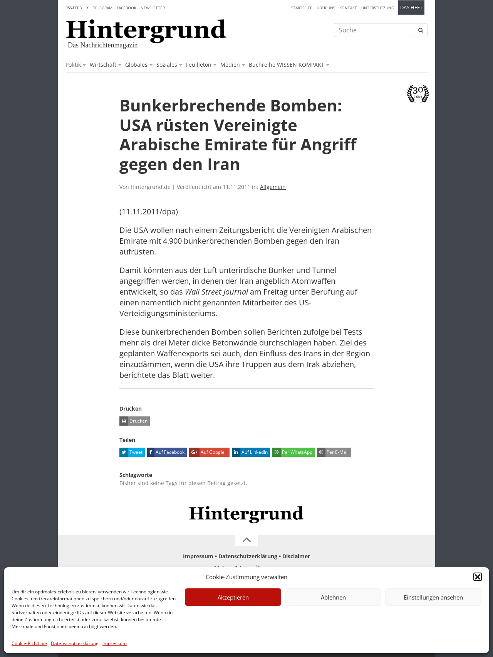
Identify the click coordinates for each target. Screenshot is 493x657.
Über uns (326, 7)
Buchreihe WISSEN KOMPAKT (286, 64)
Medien (230, 64)
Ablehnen (333, 597)
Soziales (166, 64)
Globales (136, 64)
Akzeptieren (233, 597)
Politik (73, 64)
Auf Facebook (165, 452)
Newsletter (153, 7)
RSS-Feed (73, 7)
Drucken (133, 421)
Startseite (301, 7)
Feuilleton (198, 64)
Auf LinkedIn (250, 452)
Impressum (114, 643)
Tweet (131, 452)
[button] (477, 577)
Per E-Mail (333, 452)
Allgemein (273, 186)
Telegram (102, 7)
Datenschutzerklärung (75, 643)
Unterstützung (377, 7)
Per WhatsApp (292, 452)
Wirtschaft (103, 64)
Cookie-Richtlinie (29, 643)
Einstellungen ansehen (433, 597)
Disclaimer (296, 556)
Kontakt (348, 7)
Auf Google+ (208, 452)
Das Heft (411, 7)
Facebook (126, 7)
